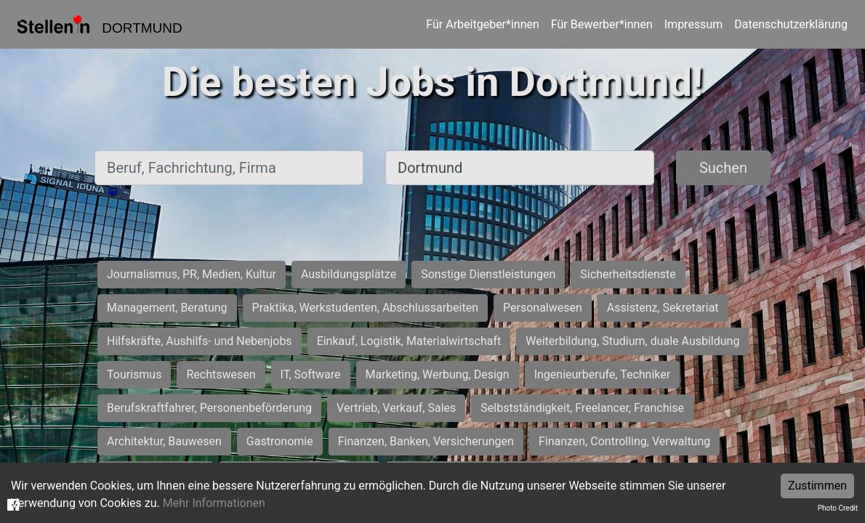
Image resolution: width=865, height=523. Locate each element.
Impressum (693, 24)
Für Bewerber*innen (602, 24)
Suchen (723, 168)
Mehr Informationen (214, 503)
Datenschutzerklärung (791, 24)
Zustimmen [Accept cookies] (817, 485)
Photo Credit (838, 508)
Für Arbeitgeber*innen (482, 24)
